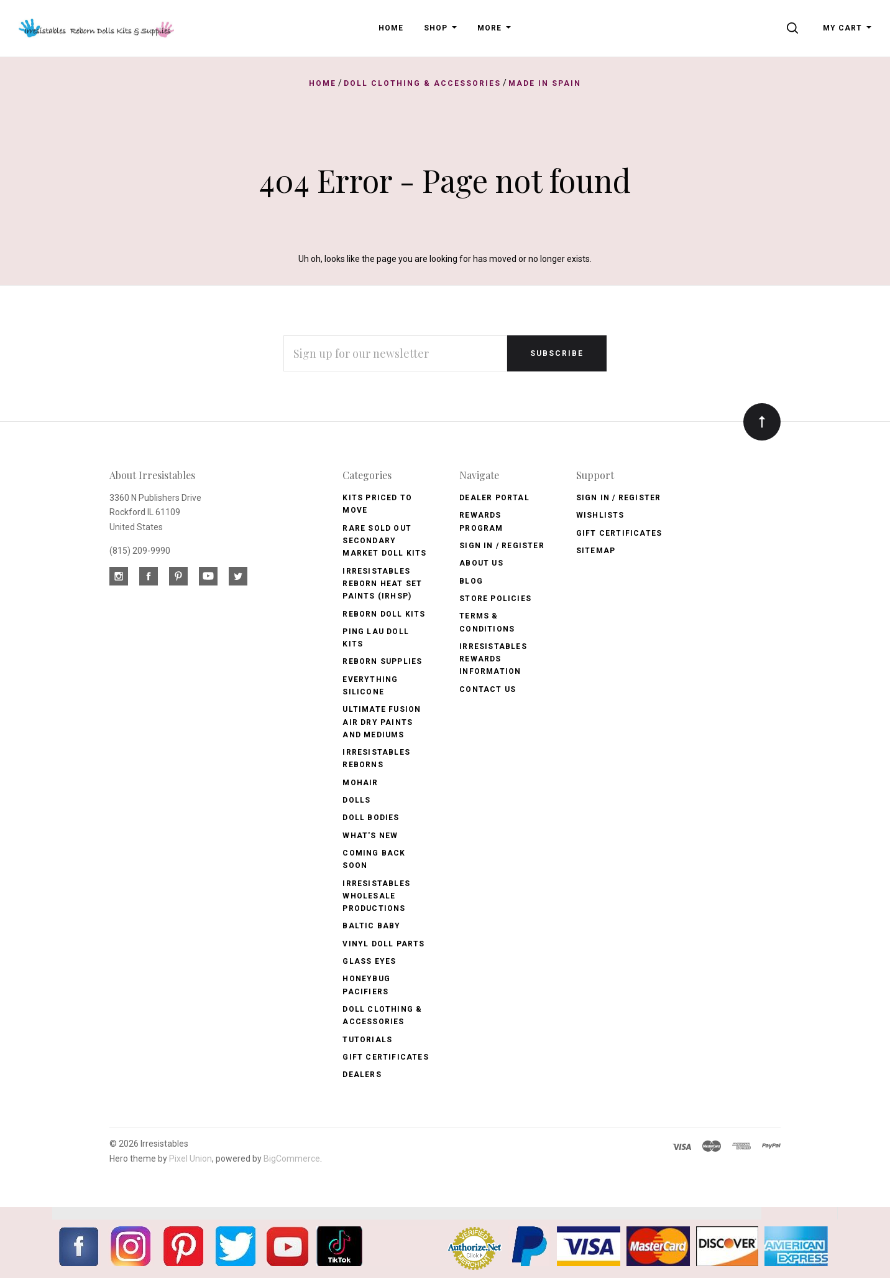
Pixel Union (190, 1159)
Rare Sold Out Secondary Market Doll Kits (384, 541)
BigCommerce (292, 1159)
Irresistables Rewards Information (493, 659)
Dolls (356, 800)
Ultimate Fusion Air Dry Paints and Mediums (381, 722)
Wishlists (600, 515)
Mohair (360, 782)
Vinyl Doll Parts (383, 944)
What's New (370, 835)
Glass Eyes (369, 961)
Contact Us (487, 689)
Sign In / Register (501, 545)
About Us (481, 563)
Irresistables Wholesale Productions (376, 896)
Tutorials (367, 1039)
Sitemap (595, 550)
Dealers (361, 1074)
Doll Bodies (370, 817)
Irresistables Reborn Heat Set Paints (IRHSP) (382, 584)
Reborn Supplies (382, 661)
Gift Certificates (385, 1057)
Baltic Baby (371, 925)
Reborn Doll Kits (383, 614)
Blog (471, 581)
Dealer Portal (494, 497)
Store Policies (495, 598)
